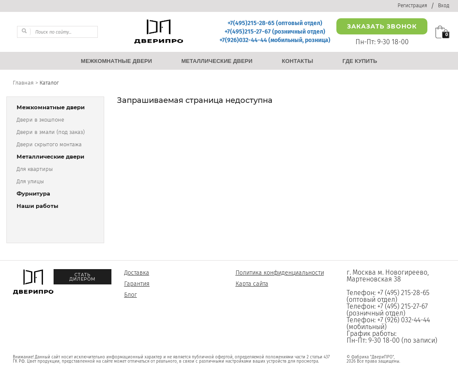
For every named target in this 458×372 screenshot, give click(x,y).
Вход (443, 6)
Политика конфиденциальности (280, 272)
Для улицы (30, 181)
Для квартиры (35, 169)
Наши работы (37, 206)
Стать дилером (82, 277)
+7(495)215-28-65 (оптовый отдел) (275, 23)
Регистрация (412, 6)
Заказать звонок (382, 26)
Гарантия (137, 283)
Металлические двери (50, 156)
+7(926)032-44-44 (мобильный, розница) (274, 40)
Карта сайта (252, 283)
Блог (130, 294)
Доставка (136, 272)
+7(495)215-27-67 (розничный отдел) (275, 31)
